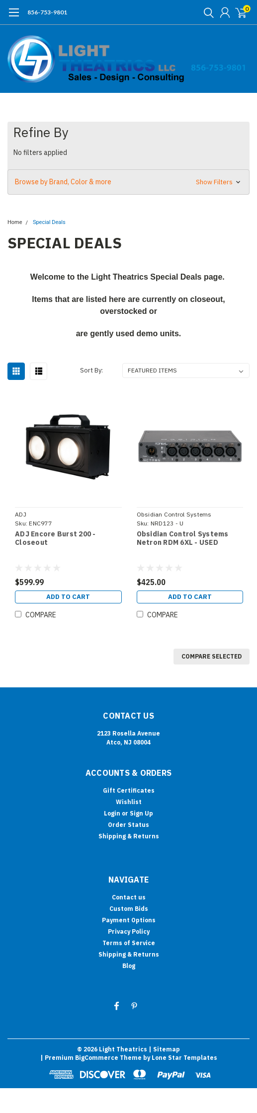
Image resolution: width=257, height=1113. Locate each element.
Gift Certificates (129, 790)
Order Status (128, 824)
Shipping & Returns (128, 836)
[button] (128, 182)
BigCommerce (96, 1057)
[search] (206, 12)
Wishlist (129, 802)
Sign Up (141, 813)
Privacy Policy (129, 931)
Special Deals (49, 222)
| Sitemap (164, 1049)
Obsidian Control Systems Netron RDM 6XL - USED (183, 538)
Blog (128, 965)
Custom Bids (128, 908)
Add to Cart (68, 597)
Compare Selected (211, 656)
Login (112, 813)
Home (14, 222)
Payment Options (129, 920)
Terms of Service (128, 943)
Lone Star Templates (184, 1057)
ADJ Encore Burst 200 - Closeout (55, 538)
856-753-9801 (47, 12)
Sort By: (91, 370)
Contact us (129, 897)
